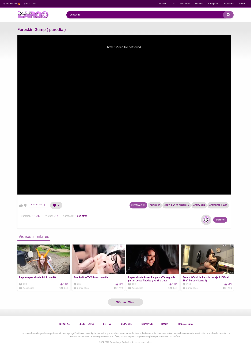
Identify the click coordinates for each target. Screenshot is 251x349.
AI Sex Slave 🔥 (13, 3)
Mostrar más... (125, 302)
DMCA (164, 324)
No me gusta (25, 205)
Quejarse (155, 205)
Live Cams (31, 3)
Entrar (242, 3)
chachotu (220, 220)
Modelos (199, 3)
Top (173, 3)
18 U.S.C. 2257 (185, 324)
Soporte (126, 324)
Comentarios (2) (218, 205)
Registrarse (229, 3)
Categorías (213, 3)
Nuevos (162, 3)
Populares (185, 3)
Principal (64, 324)
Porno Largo (115, 342)
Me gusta (21, 205)
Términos (146, 324)
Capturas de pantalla (176, 205)
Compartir (199, 205)
